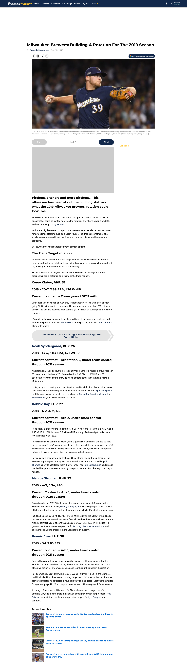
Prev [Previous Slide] (39, 142)
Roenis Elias (41, 536)
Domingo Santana (82, 526)
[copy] (47, 56)
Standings (67, 4)
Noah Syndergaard (46, 346)
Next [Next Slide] (106, 142)
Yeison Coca (98, 526)
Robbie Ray (41, 404)
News (36, 4)
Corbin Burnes (105, 322)
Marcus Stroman (44, 478)
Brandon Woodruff (99, 394)
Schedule (55, 4)
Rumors (45, 4)
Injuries (86, 4)
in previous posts (103, 390)
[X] (172, 3)
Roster (77, 4)
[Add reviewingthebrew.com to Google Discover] (142, 56)
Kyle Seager (94, 597)
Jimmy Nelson (56, 224)
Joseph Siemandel (39, 50)
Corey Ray (84, 394)
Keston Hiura (67, 322)
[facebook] (166, 3)
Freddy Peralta (39, 397)
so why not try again (70, 506)
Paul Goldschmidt (92, 465)
